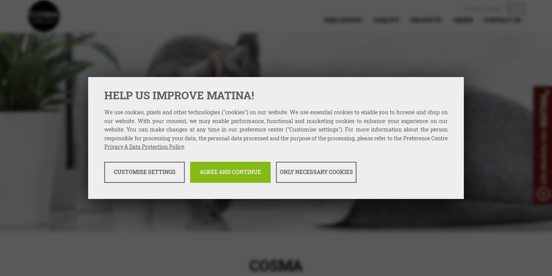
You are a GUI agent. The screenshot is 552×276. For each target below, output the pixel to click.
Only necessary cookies (316, 172)
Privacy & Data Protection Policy (144, 146)
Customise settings (145, 172)
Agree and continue (230, 172)
